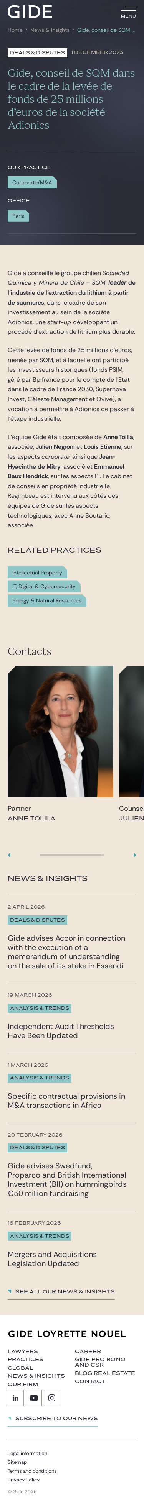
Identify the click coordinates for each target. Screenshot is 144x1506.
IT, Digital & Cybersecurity (44, 586)
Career (88, 1351)
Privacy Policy (24, 1479)
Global (20, 1368)
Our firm (23, 1384)
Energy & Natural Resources (46, 600)
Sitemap (17, 1462)
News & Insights (50, 30)
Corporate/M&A (32, 182)
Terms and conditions (32, 1471)
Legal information (27, 1453)
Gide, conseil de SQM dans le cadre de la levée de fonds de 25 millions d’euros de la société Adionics (106, 30)
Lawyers (23, 1351)
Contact (90, 1381)
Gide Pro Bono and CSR (100, 1362)
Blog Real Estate (105, 1373)
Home (15, 30)
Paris (18, 215)
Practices (25, 1359)
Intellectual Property (37, 572)
